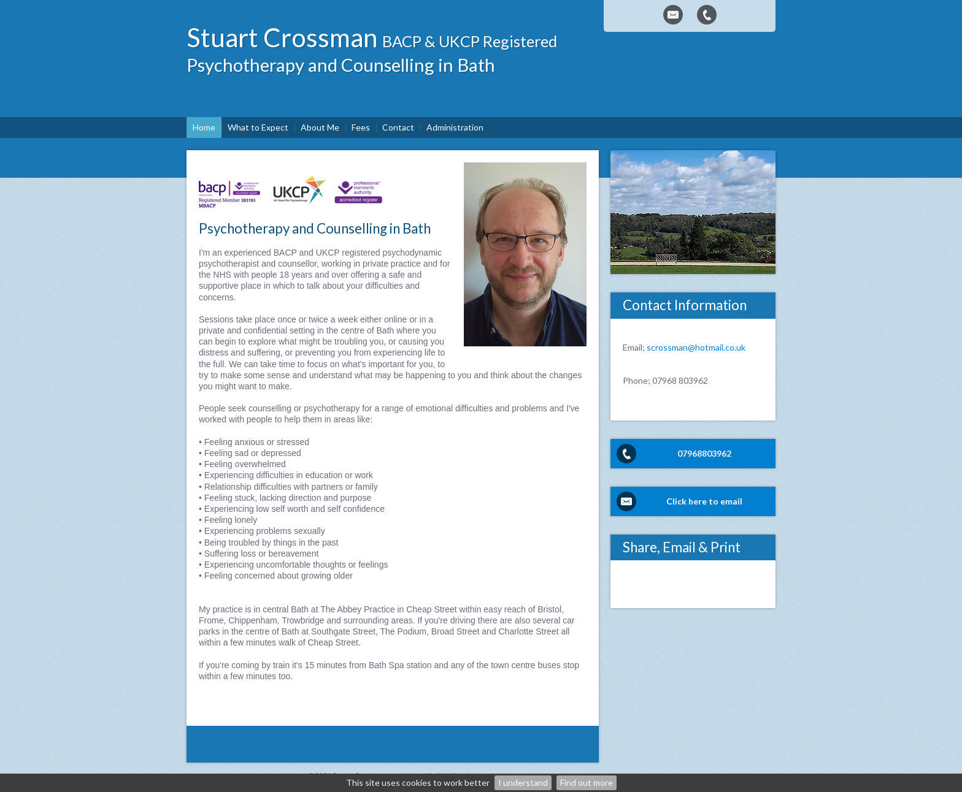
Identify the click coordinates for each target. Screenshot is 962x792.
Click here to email (704, 501)
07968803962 (704, 453)
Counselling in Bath (418, 64)
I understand (523, 782)
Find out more (586, 782)
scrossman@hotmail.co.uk (696, 347)
